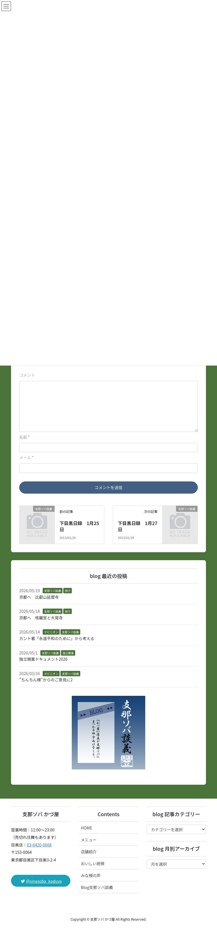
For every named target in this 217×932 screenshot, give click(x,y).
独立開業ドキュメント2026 (43, 659)
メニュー (89, 840)
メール (26, 457)
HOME (86, 828)
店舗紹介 (89, 851)
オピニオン (51, 632)
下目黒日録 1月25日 (79, 526)
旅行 (67, 590)
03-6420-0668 (39, 845)
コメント (27, 375)
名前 (24, 437)
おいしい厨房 (93, 863)
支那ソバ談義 (52, 590)
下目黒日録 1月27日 (137, 526)
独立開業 (68, 653)
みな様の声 (91, 875)
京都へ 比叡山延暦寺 (39, 597)
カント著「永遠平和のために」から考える (56, 638)
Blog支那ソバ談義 (97, 887)
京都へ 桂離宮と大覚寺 (41, 617)
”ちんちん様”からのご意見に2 (46, 680)
